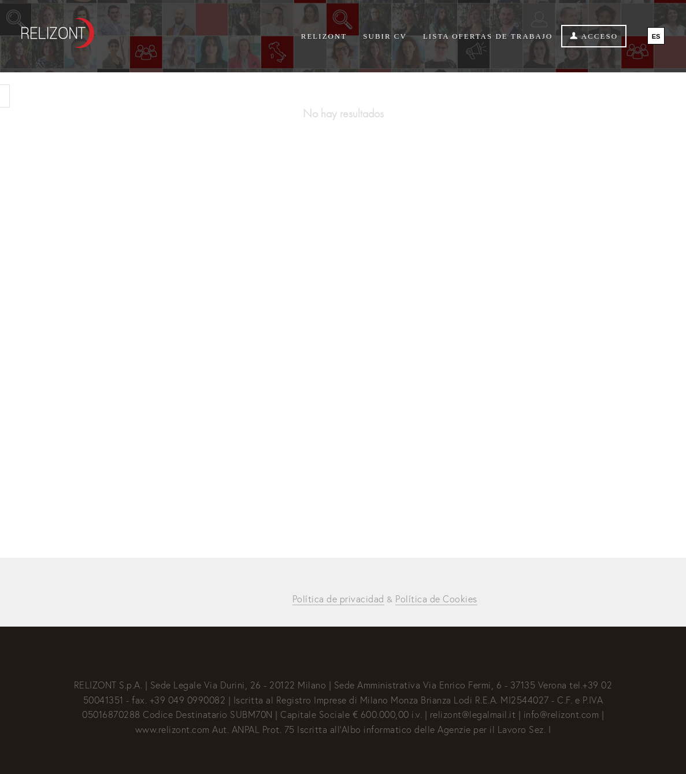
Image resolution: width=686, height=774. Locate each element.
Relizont (324, 36)
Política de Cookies (436, 598)
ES (656, 36)
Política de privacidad (338, 598)
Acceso (594, 36)
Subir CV (385, 36)
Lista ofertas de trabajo (487, 36)
